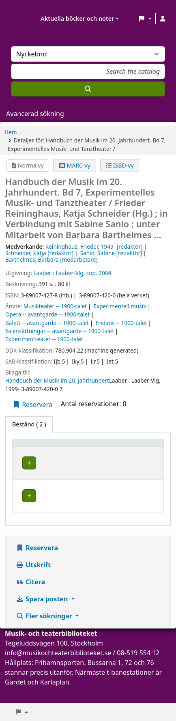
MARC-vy (74, 165)
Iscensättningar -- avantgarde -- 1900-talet (59, 331)
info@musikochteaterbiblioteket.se (58, 668)
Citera (30, 597)
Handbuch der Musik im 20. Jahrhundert (57, 380)
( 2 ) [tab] (29, 424)
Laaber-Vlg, (70, 273)
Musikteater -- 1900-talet (55, 306)
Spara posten (42, 614)
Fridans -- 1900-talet (121, 323)
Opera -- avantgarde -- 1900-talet (47, 314)
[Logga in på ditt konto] (163, 18)
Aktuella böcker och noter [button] (77, 18)
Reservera (32, 404)
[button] (145, 18)
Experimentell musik (119, 306)
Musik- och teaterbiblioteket (91, 473)
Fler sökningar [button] (45, 631)
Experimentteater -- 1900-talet (44, 339)
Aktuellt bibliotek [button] (81, 450)
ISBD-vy (119, 165)
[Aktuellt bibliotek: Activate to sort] (97, 450)
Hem (10, 132)
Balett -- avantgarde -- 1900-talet (47, 323)
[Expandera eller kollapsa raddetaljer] (147, 478)
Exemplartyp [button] (34, 454)
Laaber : (43, 273)
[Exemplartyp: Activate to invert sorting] (39, 450)
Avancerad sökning (35, 113)
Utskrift (33, 580)
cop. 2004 (98, 273)
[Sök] (88, 89)
